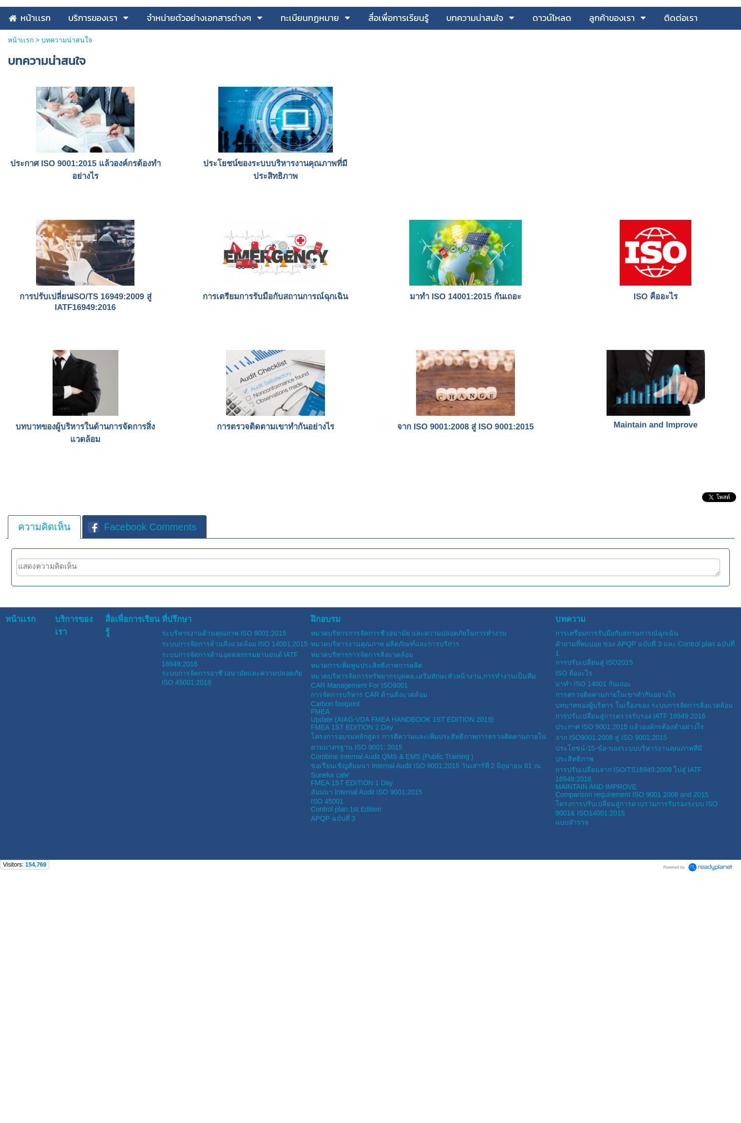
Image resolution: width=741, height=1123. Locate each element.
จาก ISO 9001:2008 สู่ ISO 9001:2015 (465, 532)
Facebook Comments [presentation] (142, 632)
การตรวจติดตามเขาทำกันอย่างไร (275, 532)
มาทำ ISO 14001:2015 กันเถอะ (465, 402)
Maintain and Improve (656, 530)
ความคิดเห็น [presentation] (44, 632)
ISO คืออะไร (655, 402)
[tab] (44, 632)
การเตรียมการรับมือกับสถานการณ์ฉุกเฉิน (275, 402)
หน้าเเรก (21, 146)
